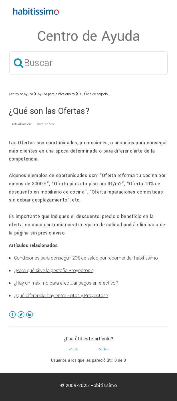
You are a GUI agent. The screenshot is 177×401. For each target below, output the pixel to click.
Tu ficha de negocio (93, 94)
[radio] (74, 349)
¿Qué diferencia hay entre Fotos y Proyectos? (61, 295)
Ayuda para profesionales (56, 94)
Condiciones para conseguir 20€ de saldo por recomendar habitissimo (86, 258)
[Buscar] (88, 63)
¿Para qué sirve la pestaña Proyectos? (53, 270)
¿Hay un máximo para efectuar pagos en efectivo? (66, 283)
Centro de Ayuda (21, 94)
